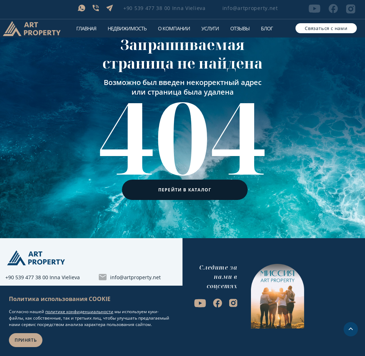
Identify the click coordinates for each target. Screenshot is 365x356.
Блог (267, 28)
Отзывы (240, 28)
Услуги (210, 28)
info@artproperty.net (250, 8)
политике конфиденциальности (79, 312)
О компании (174, 28)
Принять (26, 340)
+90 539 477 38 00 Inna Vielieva (164, 8)
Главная (86, 28)
